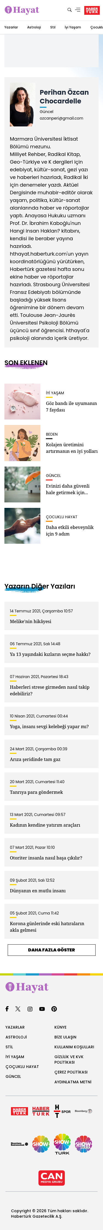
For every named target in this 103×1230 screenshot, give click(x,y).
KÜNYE (60, 1027)
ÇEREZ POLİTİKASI (71, 1072)
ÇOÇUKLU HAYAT (22, 1066)
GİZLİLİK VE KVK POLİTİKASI (68, 1059)
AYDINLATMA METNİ (72, 1082)
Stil (52, 27)
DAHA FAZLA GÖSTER (51, 950)
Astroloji (34, 27)
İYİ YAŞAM (14, 1057)
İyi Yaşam (73, 27)
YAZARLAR (15, 1027)
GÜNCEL (13, 1076)
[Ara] (69, 10)
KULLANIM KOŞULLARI (74, 1047)
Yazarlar (11, 27)
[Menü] (77, 10)
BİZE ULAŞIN (65, 1037)
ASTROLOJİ (16, 1037)
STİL (9, 1047)
